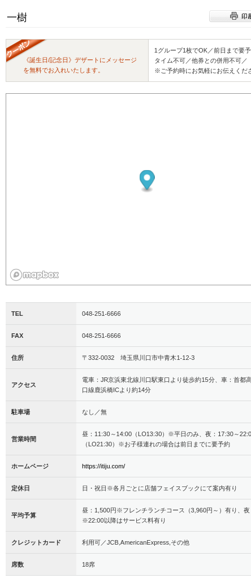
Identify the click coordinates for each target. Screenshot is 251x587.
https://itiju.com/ (103, 466)
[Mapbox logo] (34, 274)
